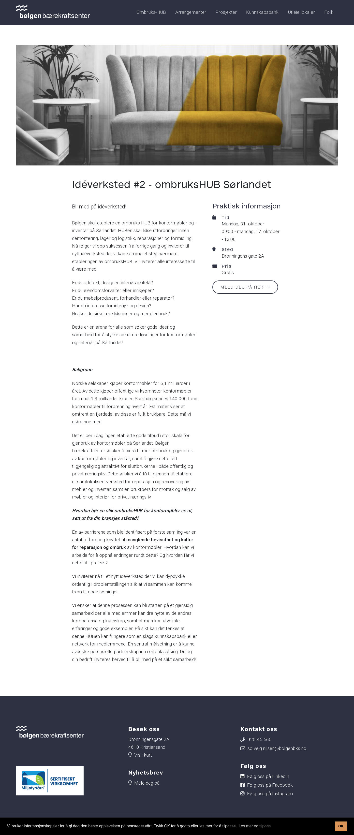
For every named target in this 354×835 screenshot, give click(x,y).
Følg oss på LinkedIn (268, 776)
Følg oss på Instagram (270, 793)
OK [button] (341, 826)
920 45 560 (260, 739)
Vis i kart (143, 755)
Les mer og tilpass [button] (255, 826)
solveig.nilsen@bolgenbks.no (277, 748)
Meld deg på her (242, 287)
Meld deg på (147, 783)
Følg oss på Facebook (270, 785)
